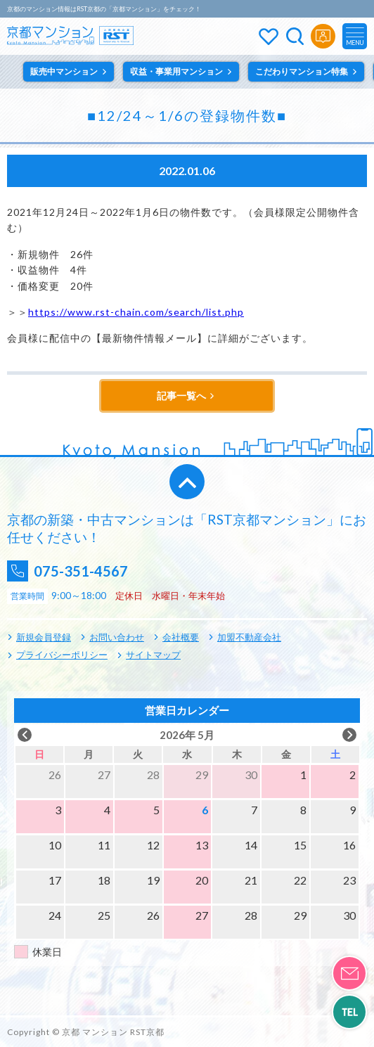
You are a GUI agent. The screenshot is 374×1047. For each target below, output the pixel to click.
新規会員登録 (43, 637)
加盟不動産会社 (249, 637)
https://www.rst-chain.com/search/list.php (136, 312)
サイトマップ (153, 654)
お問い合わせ (116, 637)
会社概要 (180, 637)
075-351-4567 (81, 571)
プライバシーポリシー (62, 654)
